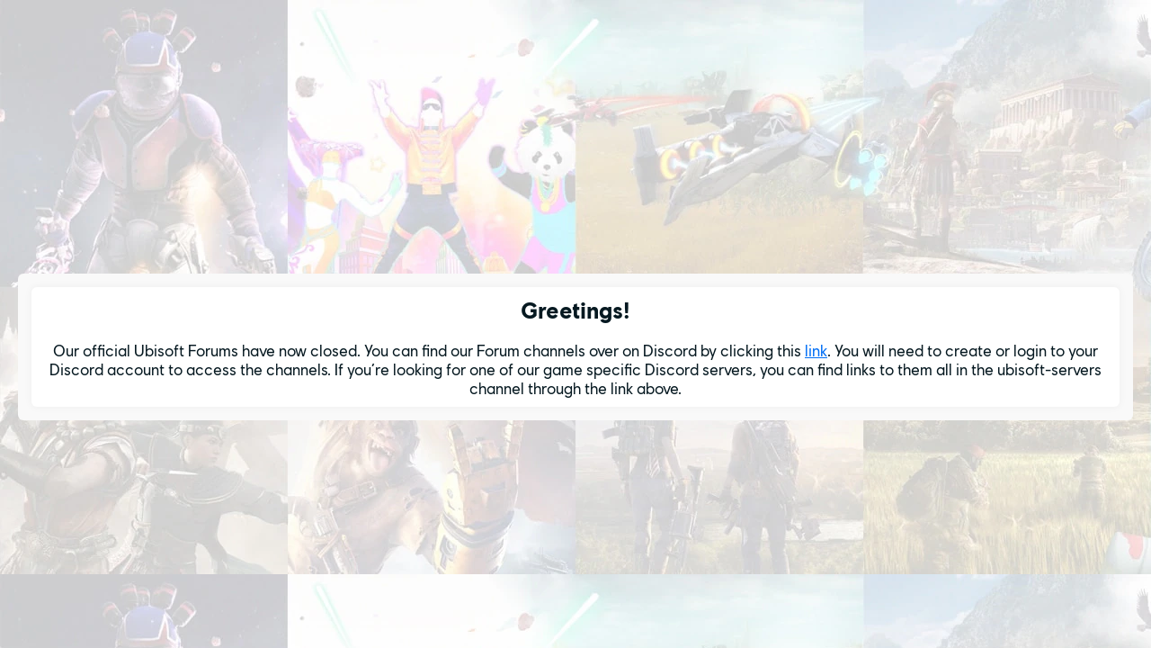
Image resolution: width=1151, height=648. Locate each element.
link (816, 350)
